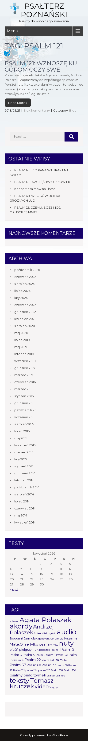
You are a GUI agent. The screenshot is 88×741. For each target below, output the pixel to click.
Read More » (17, 103)
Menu (12, 31)
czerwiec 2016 (25, 382)
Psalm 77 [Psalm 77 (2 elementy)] (49, 665)
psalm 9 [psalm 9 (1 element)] (50, 655)
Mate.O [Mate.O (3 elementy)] (16, 644)
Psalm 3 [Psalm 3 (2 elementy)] (16, 655)
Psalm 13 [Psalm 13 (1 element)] (61, 655)
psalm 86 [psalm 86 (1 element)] (62, 665)
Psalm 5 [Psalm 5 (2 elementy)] (29, 655)
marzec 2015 (23, 452)
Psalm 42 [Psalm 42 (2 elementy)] (60, 660)
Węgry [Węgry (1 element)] (54, 687)
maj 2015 (20, 438)
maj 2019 (20, 347)
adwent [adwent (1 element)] (14, 621)
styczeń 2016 (24, 396)
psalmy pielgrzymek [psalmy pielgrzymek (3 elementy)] (28, 675)
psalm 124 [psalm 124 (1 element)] (31, 670)
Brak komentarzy (36, 110)
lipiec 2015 (22, 431)
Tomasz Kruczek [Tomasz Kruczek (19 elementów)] (32, 683)
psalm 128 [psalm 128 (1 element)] (44, 670)
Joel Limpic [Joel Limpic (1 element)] (56, 638)
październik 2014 (26, 487)
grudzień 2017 (24, 368)
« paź (14, 589)
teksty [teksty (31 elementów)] (19, 680)
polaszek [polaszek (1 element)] (44, 649)
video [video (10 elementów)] (42, 686)
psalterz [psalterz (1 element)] (60, 675)
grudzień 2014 (24, 473)
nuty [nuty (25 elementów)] (66, 643)
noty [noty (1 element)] (55, 644)
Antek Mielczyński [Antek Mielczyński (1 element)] (45, 633)
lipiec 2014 (22, 501)
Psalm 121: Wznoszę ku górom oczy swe (41, 66)
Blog (73, 110)
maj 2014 (20, 515)
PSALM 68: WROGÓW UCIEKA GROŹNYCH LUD (35, 198)
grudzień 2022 (25, 312)
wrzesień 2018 (25, 361)
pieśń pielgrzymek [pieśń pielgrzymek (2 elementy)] (24, 649)
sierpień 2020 (24, 326)
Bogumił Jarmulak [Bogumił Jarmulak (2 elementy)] (24, 638)
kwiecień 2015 (24, 445)
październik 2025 (27, 270)
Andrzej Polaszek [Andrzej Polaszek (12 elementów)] (32, 629)
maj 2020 (21, 333)
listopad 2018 (24, 354)
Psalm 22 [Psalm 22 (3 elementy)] (33, 659)
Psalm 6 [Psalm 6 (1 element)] (40, 655)
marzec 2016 (23, 389)
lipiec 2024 (22, 291)
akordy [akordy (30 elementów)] (21, 626)
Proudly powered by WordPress (44, 735)
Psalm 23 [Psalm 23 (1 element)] (47, 660)
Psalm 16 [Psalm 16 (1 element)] (18, 660)
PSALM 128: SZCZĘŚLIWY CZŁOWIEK (42, 182)
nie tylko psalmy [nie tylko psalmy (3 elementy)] (37, 644)
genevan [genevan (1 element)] (43, 638)
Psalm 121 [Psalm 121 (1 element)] (19, 670)
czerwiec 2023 (25, 305)
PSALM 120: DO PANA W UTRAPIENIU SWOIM (39, 172)
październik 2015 (26, 410)
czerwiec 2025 (25, 277)
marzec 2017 (23, 375)
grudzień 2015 (24, 403)
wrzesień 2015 (24, 417)
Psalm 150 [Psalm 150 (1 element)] (70, 670)
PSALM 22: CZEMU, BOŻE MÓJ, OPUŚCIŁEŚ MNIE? (35, 210)
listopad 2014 (24, 480)
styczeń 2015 (23, 466)
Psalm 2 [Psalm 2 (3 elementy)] (67, 649)
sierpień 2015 (24, 424)
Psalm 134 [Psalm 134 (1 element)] (57, 670)
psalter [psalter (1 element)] (51, 675)
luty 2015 (20, 459)
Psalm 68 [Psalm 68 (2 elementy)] (34, 665)
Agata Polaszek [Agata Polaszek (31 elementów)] (45, 620)
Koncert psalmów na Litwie (34, 189)
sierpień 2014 (24, 494)
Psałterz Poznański (44, 10)
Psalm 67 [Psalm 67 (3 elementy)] (18, 665)
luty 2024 (21, 298)
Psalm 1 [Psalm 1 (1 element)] (55, 649)
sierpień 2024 (24, 284)
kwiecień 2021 (24, 319)
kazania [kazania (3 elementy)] (70, 638)
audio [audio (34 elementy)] (66, 632)
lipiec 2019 (22, 340)
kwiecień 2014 (25, 522)
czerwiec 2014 (25, 508)
